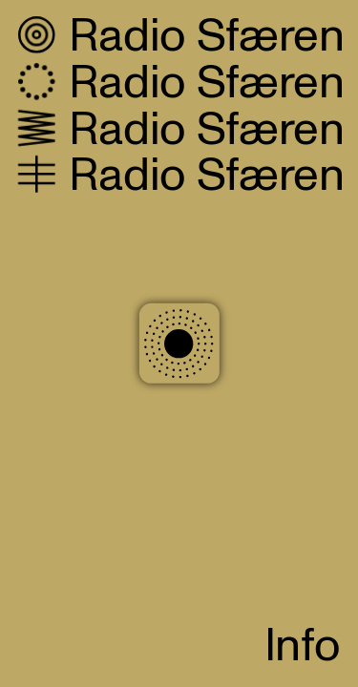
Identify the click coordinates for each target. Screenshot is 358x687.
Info (302, 646)
